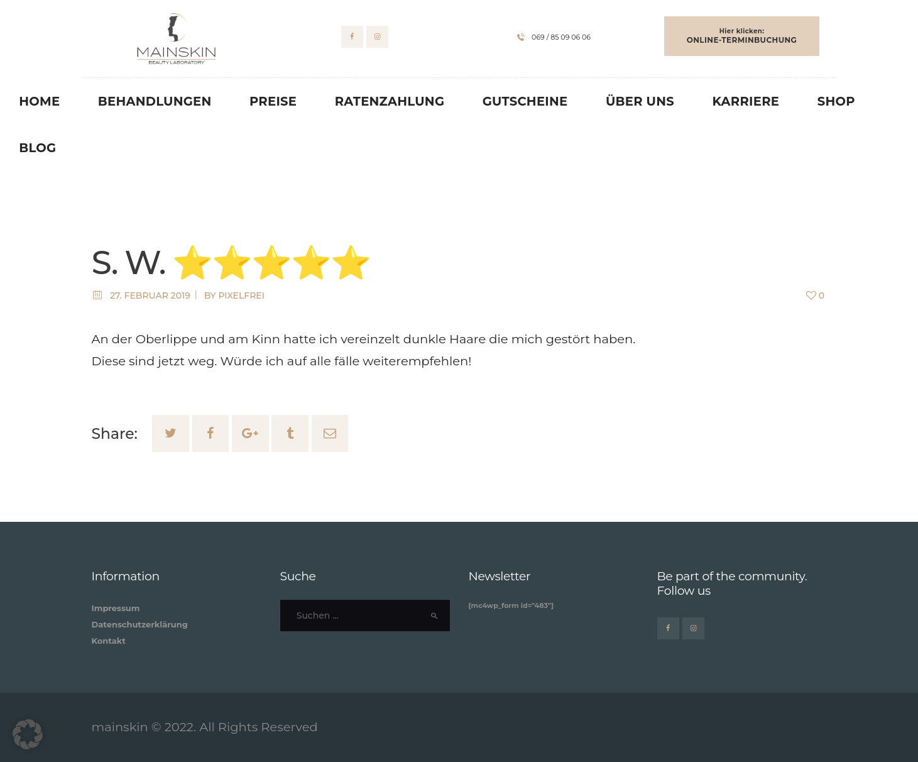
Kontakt (109, 641)
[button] (27, 734)
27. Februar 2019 (150, 295)
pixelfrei (241, 295)
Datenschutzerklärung (140, 624)
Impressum (116, 608)
